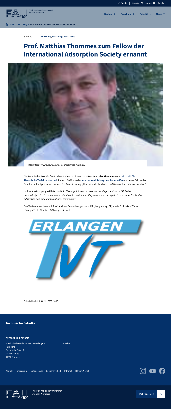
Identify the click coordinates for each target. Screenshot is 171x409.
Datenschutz (37, 371)
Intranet (68, 371)
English (161, 3)
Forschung (126, 14)
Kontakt (9, 371)
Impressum (22, 371)
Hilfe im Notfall (82, 371)
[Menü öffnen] (160, 14)
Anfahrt (66, 343)
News (72, 36)
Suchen (150, 3)
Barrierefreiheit (53, 371)
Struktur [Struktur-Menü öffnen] (137, 3)
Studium (108, 14)
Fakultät (144, 14)
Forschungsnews (60, 36)
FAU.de (122, 3)
